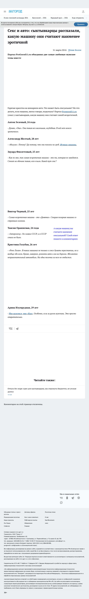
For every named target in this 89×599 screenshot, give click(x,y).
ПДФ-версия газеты (30, 520)
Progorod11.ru (69, 111)
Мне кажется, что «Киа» (21, 313)
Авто (46, 523)
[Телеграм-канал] (73, 498)
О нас (47, 517)
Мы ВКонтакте (49, 520)
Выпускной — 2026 (39, 18)
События (7, 526)
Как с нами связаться (31, 517)
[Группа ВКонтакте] (61, 498)
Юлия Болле (74, 50)
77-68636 (22, 563)
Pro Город (7, 523)
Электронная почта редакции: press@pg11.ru (50, 541)
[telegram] (18, 328)
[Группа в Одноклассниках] (67, 498)
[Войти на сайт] (83, 11)
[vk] (11, 328)
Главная (26, 526)
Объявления (28, 523)
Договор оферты (29, 512)
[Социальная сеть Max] (61, 502)
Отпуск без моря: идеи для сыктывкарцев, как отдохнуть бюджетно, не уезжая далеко (44, 391)
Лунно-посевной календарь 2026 (16, 18)
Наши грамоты (9, 520)
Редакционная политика (12, 517)
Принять (80, 24)
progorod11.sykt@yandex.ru (13, 545)
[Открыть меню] (5, 11)
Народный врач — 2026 (59, 18)
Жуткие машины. (68, 145)
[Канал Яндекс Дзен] (79, 498)
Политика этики (50, 512)
